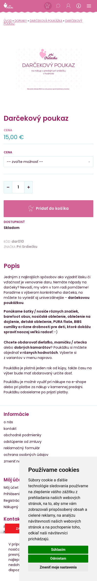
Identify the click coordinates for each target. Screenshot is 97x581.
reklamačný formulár (22, 448)
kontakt (10, 428)
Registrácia (13, 500)
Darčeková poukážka (46, 21)
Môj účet (11, 487)
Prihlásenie (13, 493)
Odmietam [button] (58, 558)
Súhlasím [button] (58, 550)
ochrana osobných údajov (26, 454)
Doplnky (21, 21)
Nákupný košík (16, 506)
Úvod (8, 21)
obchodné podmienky (22, 435)
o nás (8, 422)
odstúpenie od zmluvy (23, 441)
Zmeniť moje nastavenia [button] (58, 567)
